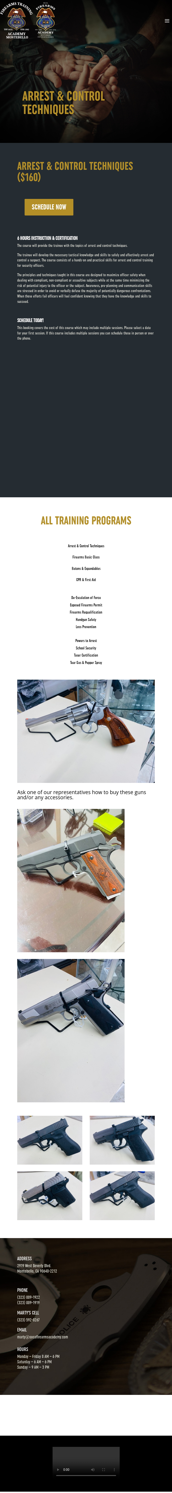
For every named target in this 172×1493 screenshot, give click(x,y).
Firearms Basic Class (86, 557)
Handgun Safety (86, 620)
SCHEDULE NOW (49, 207)
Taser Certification (86, 655)
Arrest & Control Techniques (86, 546)
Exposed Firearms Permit (86, 605)
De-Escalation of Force (86, 598)
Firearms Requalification (86, 612)
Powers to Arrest (86, 641)
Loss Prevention (86, 627)
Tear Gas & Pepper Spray (86, 663)
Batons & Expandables (86, 569)
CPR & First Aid (86, 580)
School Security (86, 648)
